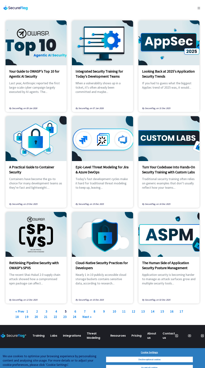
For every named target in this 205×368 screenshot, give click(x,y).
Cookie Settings (149, 365)
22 (55, 317)
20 (36, 317)
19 (26, 317)
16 (172, 311)
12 (133, 311)
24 (74, 317)
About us (151, 335)
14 (152, 311)
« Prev (19, 311)
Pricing (136, 336)
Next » (86, 317)
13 (143, 311)
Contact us (169, 335)
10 (114, 311)
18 (17, 317)
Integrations (72, 336)
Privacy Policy (10, 359)
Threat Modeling (93, 335)
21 (45, 317)
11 (124, 311)
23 (65, 317)
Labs (53, 336)
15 (162, 311)
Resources (118, 336)
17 (181, 311)
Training (39, 336)
